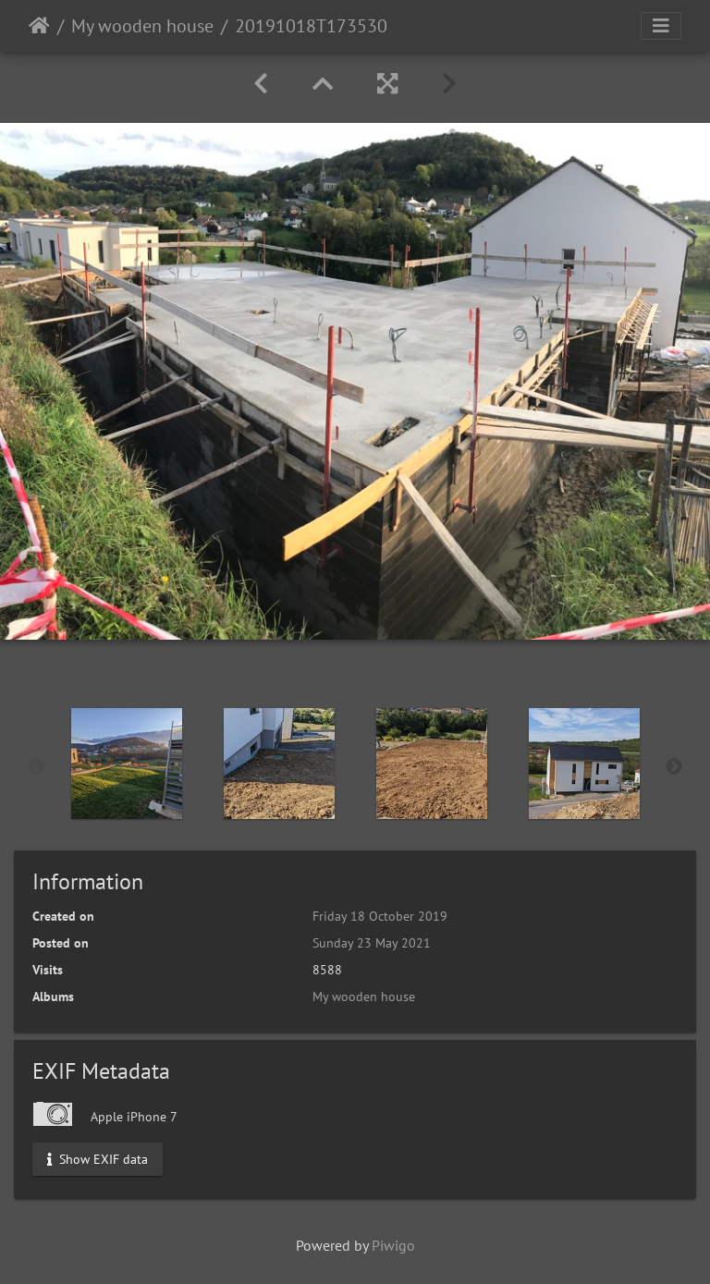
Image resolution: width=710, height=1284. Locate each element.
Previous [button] (36, 767)
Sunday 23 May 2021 (371, 943)
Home (39, 26)
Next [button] (674, 767)
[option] (126, 763)
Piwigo (393, 1245)
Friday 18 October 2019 (379, 916)
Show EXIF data (97, 1158)
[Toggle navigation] (661, 26)
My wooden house (142, 26)
